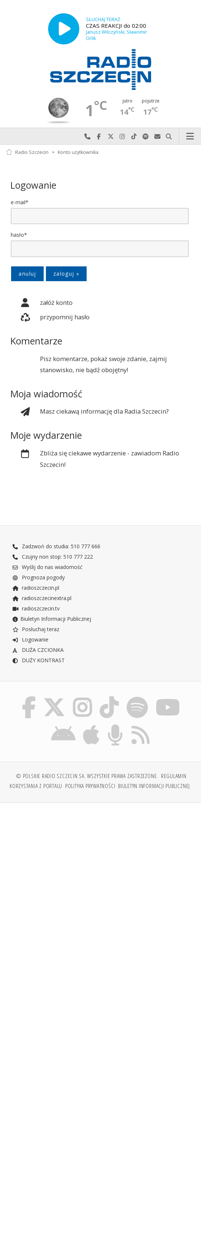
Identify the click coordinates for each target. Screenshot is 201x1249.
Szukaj (169, 136)
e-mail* (20, 202)
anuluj (27, 273)
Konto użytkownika (78, 152)
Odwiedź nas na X (111, 136)
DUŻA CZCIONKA (38, 650)
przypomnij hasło (50, 317)
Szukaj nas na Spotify (146, 136)
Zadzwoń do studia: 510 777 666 (56, 547)
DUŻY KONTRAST (38, 660)
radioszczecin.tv (36, 609)
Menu (190, 136)
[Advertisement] (100, 868)
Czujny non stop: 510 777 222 (52, 557)
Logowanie (30, 640)
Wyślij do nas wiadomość (157, 136)
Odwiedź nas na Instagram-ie (122, 136)
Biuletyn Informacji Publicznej (51, 619)
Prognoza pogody (38, 578)
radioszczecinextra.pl (42, 598)
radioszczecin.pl (36, 588)
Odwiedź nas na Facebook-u (99, 136)
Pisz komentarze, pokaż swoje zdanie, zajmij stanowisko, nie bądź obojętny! (103, 364)
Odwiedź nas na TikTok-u (134, 136)
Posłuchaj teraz (36, 629)
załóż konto (41, 303)
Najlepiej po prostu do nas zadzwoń (87, 136)
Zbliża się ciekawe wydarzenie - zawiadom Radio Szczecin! (94, 458)
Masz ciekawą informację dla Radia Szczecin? (89, 412)
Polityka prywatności (90, 789)
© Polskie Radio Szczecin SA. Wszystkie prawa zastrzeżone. (87, 779)
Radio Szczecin (27, 152)
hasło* (19, 234)
